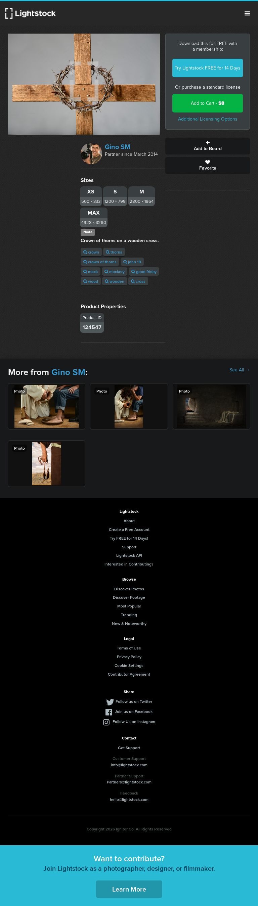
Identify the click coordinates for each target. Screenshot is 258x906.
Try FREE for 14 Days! (129, 538)
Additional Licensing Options (208, 119)
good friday (144, 271)
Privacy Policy (129, 657)
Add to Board (207, 146)
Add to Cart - (207, 103)
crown (91, 252)
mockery (114, 271)
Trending (129, 615)
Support (129, 547)
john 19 (132, 262)
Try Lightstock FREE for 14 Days (208, 68)
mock (90, 271)
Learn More (129, 889)
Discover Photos (129, 589)
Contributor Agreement (129, 674)
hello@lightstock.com (129, 799)
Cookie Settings (129, 665)
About (129, 521)
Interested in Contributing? (129, 564)
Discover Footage (129, 597)
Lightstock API (129, 555)
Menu (247, 13)
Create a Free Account (129, 529)
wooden (114, 281)
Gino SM (117, 147)
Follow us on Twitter (134, 701)
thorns (114, 252)
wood (90, 281)
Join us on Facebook (134, 711)
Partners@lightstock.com (129, 782)
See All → (239, 370)
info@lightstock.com (129, 765)
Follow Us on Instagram (134, 721)
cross (138, 281)
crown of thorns (100, 262)
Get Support (129, 748)
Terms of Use (129, 648)
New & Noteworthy (129, 623)
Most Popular (129, 606)
